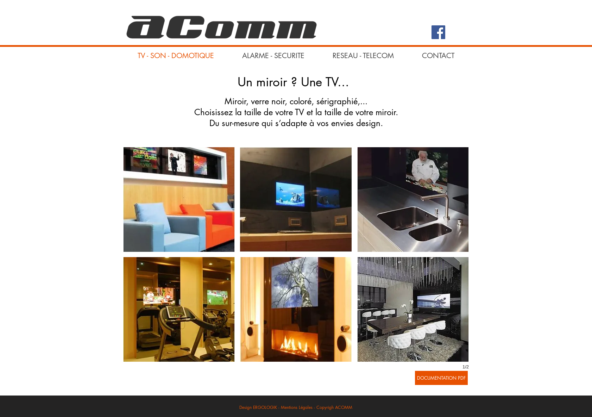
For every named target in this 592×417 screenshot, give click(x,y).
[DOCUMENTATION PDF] (441, 378)
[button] (179, 199)
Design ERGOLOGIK (258, 407)
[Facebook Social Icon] (438, 32)
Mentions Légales (297, 407)
